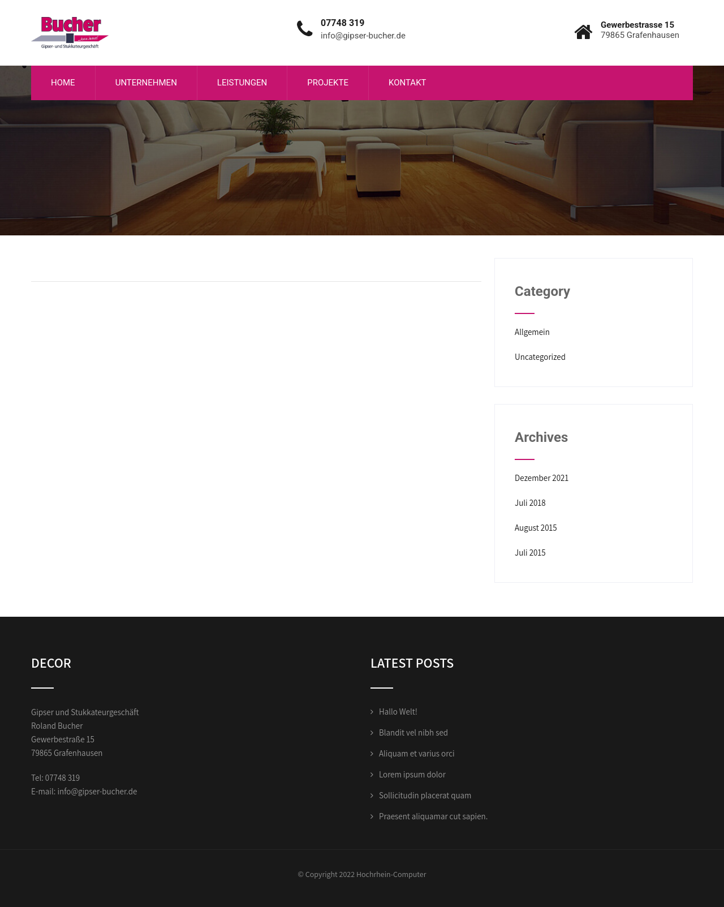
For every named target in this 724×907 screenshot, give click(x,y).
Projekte (327, 83)
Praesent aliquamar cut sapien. (433, 816)
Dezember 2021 (541, 477)
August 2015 (536, 527)
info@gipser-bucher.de (97, 791)
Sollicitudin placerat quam (425, 795)
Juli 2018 (530, 502)
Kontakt (407, 83)
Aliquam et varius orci (417, 753)
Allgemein (532, 331)
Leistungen (242, 83)
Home (63, 83)
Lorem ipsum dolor (412, 774)
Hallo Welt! (398, 711)
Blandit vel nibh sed (413, 732)
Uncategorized (540, 356)
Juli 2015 (530, 552)
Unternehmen (146, 83)
